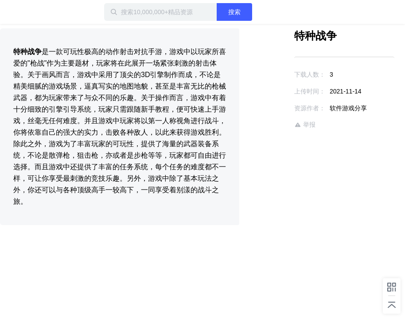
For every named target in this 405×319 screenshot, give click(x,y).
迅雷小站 (29, 12)
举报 (304, 124)
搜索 (234, 12)
